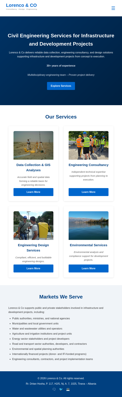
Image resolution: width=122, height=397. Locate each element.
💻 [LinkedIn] (68, 389)
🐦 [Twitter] (61, 389)
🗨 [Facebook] (54, 389)
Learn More (33, 192)
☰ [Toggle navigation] (113, 8)
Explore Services (61, 86)
